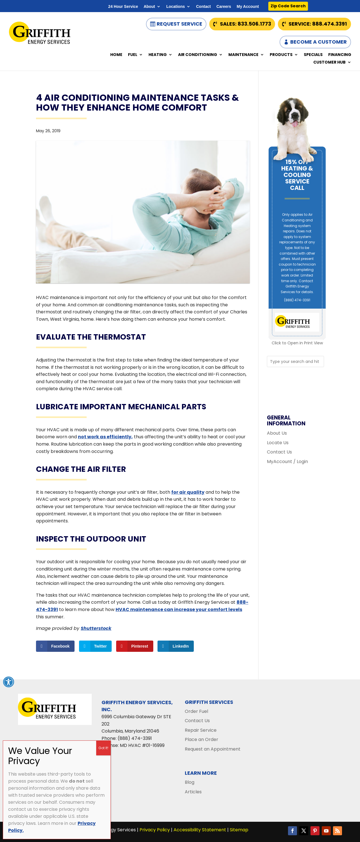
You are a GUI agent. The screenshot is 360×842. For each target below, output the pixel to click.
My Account (248, 7)
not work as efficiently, (105, 437)
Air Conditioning (197, 55)
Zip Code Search (288, 6)
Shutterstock (96, 628)
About (149, 7)
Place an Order (201, 739)
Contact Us (279, 452)
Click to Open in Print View (297, 343)
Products (281, 55)
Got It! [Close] (103, 748)
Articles (193, 792)
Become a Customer (318, 41)
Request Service (179, 23)
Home (116, 55)
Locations (175, 7)
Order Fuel (196, 711)
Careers (223, 7)
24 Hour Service (123, 7)
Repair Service (201, 730)
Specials (313, 55)
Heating (157, 55)
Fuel (132, 55)
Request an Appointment (212, 749)
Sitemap (239, 830)
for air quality (187, 492)
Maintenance (243, 55)
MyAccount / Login (287, 461)
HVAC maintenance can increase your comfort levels (179, 609)
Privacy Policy (155, 830)
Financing (339, 55)
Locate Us (278, 442)
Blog (189, 782)
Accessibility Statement (200, 830)
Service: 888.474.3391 (318, 23)
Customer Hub (329, 62)
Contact (203, 7)
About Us (277, 433)
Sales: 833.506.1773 (245, 23)
